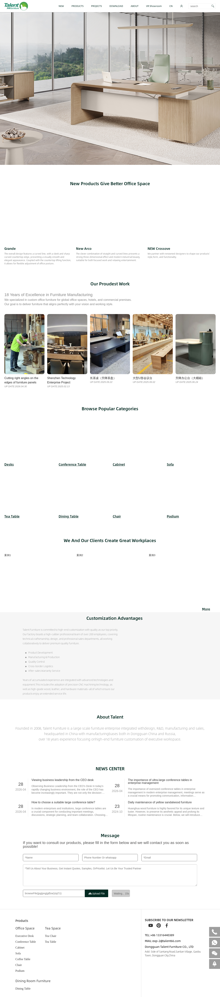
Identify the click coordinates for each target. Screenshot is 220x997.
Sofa (18, 953)
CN (171, 6)
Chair (18, 965)
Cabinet (20, 947)
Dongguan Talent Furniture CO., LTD (169, 946)
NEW (61, 6)
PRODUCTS (77, 6)
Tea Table (50, 941)
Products (21, 920)
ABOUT (134, 6)
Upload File (96, 893)
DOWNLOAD (116, 6)
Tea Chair (50, 935)
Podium (20, 970)
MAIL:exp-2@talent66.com (163, 941)
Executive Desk (24, 935)
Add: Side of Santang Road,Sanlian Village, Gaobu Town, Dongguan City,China (173, 953)
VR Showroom (154, 6)
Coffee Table (22, 959)
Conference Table (25, 941)
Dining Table (22, 988)
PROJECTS (96, 6)
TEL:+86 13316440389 (159, 935)
